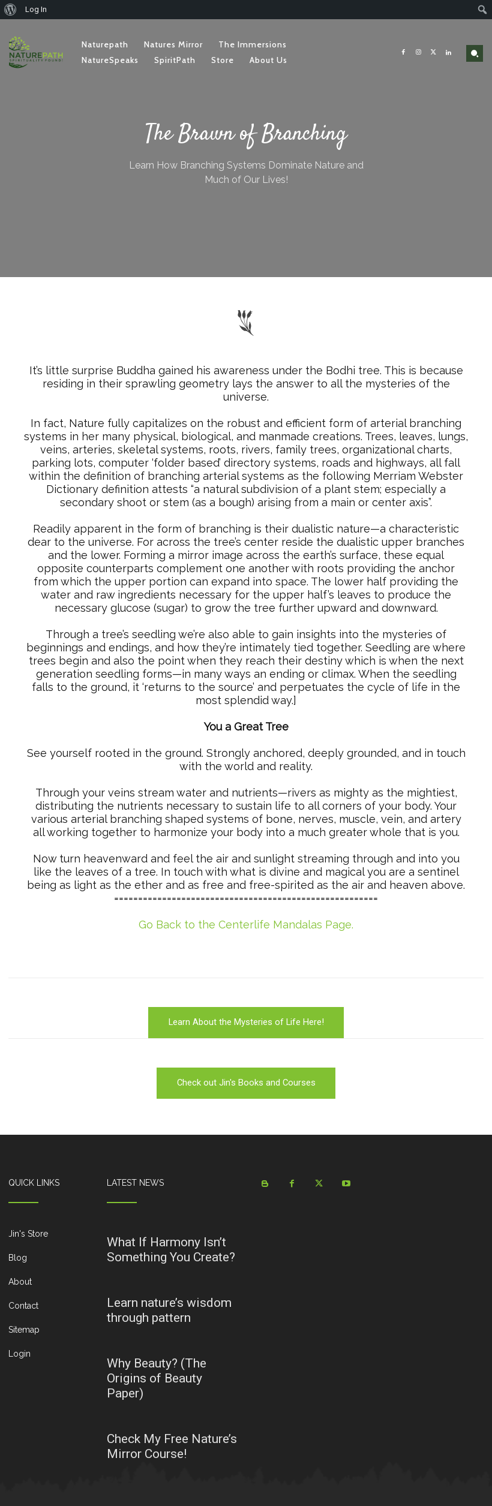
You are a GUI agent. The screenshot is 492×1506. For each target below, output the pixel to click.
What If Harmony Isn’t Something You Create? (171, 1249)
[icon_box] (49, 1239)
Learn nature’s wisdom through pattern (169, 1310)
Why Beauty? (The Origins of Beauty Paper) (156, 1378)
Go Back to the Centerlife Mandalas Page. (246, 924)
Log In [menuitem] (36, 9)
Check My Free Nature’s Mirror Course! (172, 1446)
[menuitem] (10, 9)
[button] (474, 53)
